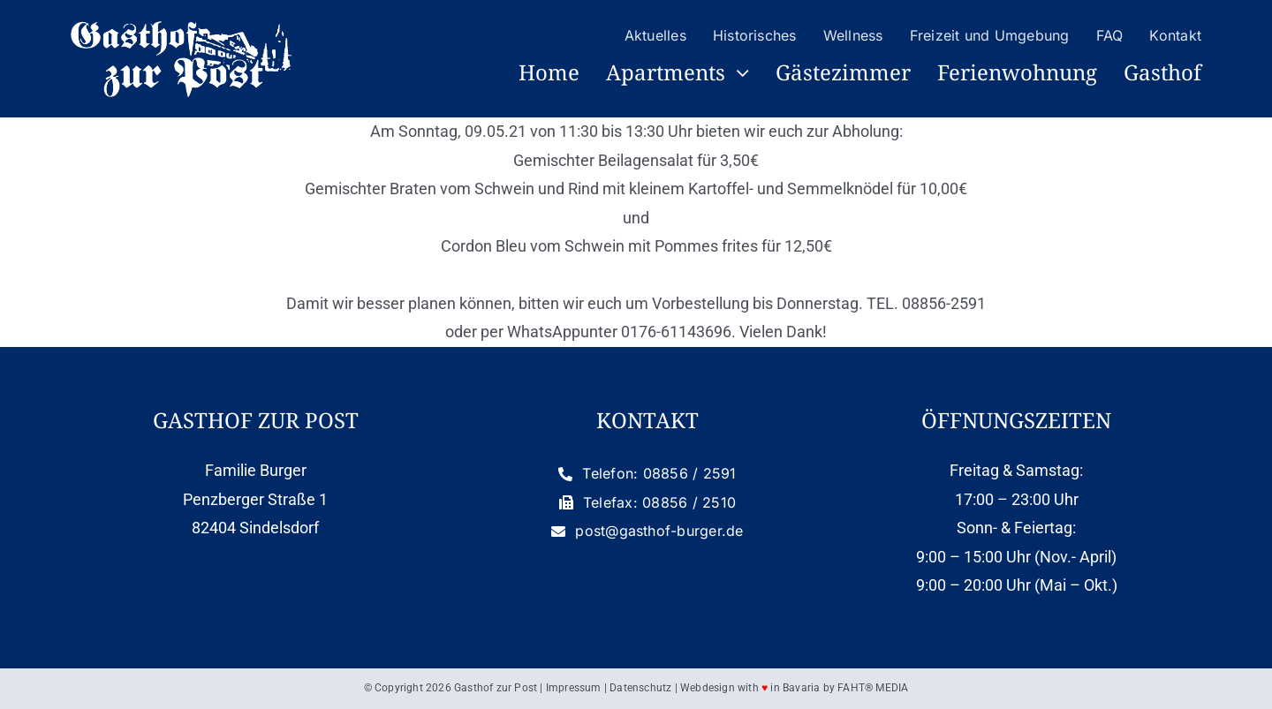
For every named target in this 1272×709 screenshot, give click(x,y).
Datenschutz (640, 688)
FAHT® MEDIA (872, 688)
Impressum (574, 688)
